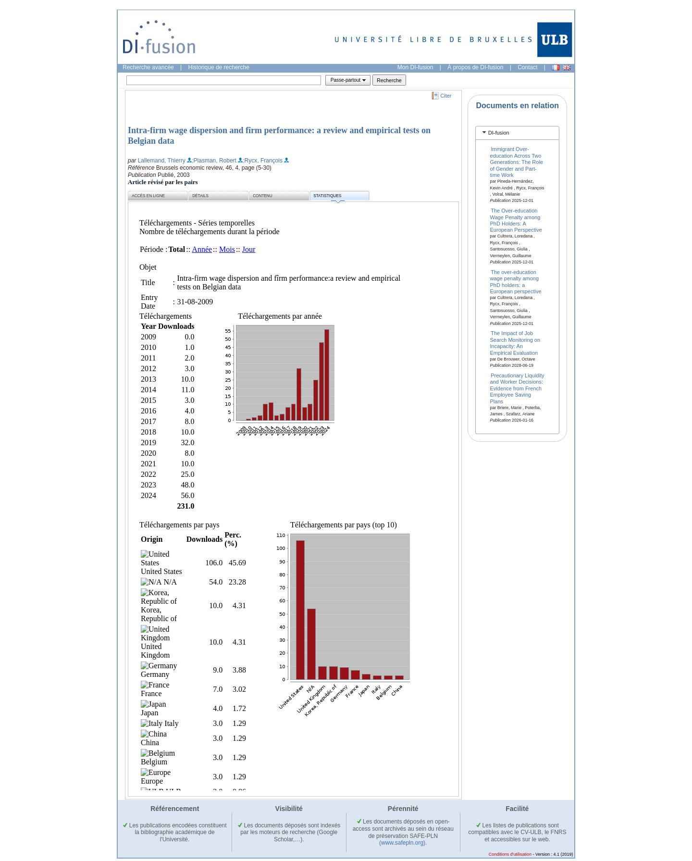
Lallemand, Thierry (161, 160)
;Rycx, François (263, 160)
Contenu (262, 196)
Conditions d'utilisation (510, 854)
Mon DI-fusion (415, 67)
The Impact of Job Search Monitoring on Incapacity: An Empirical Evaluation (515, 342)
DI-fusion (498, 133)
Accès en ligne (148, 196)
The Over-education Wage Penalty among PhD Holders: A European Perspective (516, 220)
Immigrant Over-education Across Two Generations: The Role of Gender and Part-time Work (516, 162)
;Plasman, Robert (214, 160)
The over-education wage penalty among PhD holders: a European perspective (516, 281)
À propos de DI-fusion (475, 67)
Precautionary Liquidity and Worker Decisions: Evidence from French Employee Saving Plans (517, 388)
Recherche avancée (148, 67)
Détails (200, 196)
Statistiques (328, 197)
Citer (446, 96)
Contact (527, 67)
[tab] (517, 133)
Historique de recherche (218, 67)
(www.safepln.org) (402, 842)
